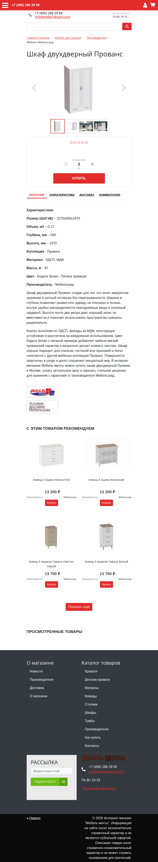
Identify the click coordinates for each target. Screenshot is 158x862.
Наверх (34, 813)
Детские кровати (97, 674)
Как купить (93, 732)
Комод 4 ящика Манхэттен (51, 477)
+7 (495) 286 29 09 (26, 5)
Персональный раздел (99, 783)
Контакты (92, 741)
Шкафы (90, 707)
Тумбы (90, 716)
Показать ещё (79, 602)
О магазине (39, 691)
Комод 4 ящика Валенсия (106, 477)
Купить (79, 178)
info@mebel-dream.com (52, 17)
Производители (42, 674)
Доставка (37, 683)
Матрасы (92, 683)
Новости (36, 666)
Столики (91, 699)
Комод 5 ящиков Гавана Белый (106, 556)
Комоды (91, 691)
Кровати (91, 666)
